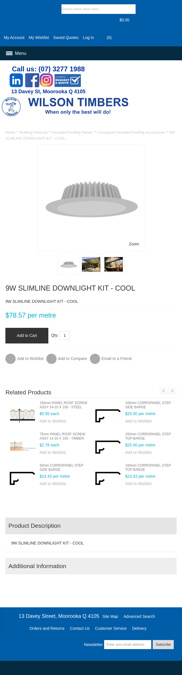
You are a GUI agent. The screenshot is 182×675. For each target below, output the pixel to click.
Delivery (139, 628)
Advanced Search (139, 616)
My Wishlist (39, 37)
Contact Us (80, 628)
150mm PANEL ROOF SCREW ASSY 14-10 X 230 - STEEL (63, 405)
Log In (88, 37)
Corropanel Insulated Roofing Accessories (131, 132)
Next (172, 391)
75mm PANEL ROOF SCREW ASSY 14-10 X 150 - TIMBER (62, 436)
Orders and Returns (47, 628)
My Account (14, 37)
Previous (163, 391)
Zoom (134, 244)
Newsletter (93, 644)
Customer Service (111, 628)
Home (10, 132)
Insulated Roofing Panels (72, 132)
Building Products (33, 132)
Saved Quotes (65, 37)
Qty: (55, 335)
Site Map (110, 616)
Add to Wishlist (53, 421)
